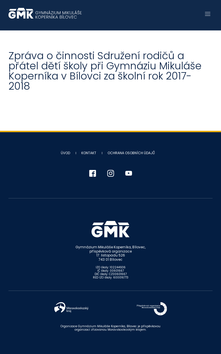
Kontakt (88, 153)
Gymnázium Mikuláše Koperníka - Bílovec (45, 16)
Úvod (65, 153)
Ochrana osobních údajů (131, 153)
